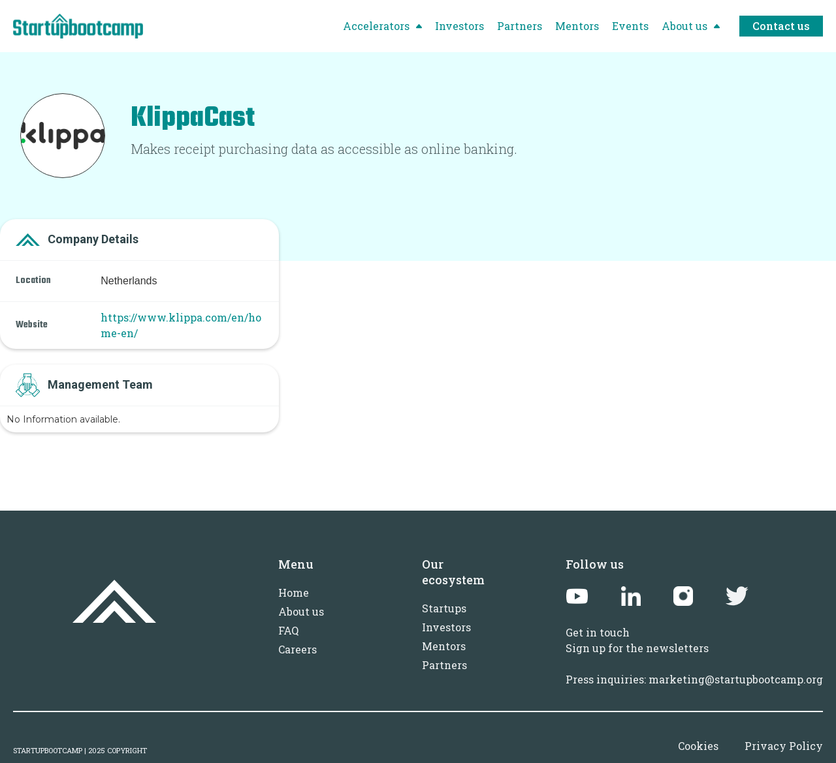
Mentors (444, 646)
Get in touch (598, 632)
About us (301, 611)
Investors (446, 627)
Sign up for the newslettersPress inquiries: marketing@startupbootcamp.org (694, 663)
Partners (444, 665)
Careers (297, 649)
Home (293, 592)
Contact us (781, 26)
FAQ (288, 630)
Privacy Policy (784, 746)
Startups (444, 608)
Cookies (698, 746)
